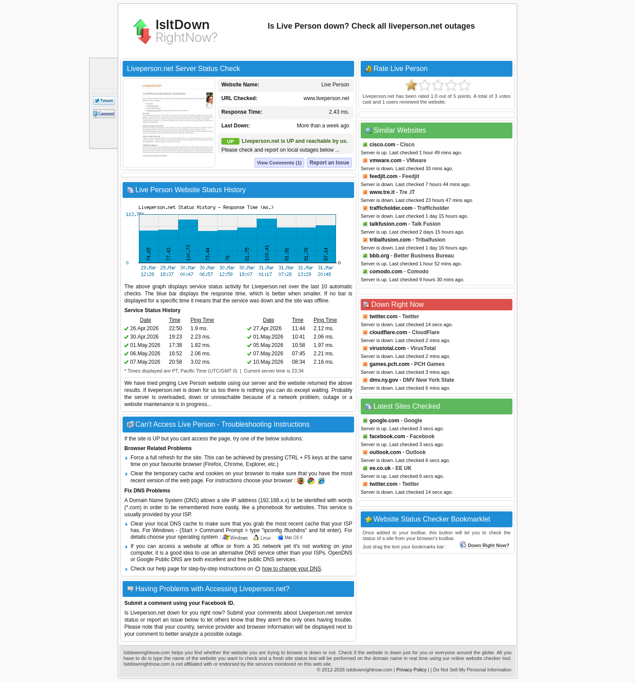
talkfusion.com (388, 224)
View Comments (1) (279, 162)
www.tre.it (382, 192)
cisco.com (383, 145)
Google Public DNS (159, 559)
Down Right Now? (484, 545)
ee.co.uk (380, 468)
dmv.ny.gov (384, 380)
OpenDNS (340, 553)
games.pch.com (390, 364)
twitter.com (383, 316)
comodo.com (386, 271)
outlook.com (385, 452)
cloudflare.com (388, 332)
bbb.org (379, 256)
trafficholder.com (391, 208)
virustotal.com (388, 348)
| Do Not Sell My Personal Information (471, 669)
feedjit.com (383, 176)
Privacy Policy (411, 669)
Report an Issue (329, 163)
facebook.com (387, 436)
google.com (384, 420)
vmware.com (386, 160)
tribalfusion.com (390, 240)
